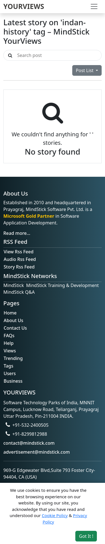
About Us (13, 320)
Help (8, 343)
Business (13, 381)
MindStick (13, 285)
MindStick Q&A (19, 292)
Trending (13, 358)
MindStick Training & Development (62, 285)
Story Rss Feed (19, 267)
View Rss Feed (19, 252)
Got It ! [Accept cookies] (86, 536)
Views (10, 351)
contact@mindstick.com (29, 443)
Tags (8, 366)
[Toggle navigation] (94, 6)
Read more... (16, 233)
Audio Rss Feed (20, 259)
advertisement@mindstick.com (36, 452)
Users (10, 373)
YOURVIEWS (23, 6)
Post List (85, 70)
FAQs (9, 335)
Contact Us (15, 328)
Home (10, 313)
